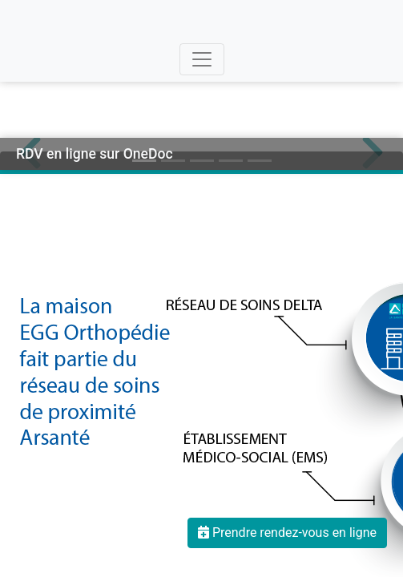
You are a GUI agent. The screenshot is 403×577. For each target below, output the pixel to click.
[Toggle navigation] (201, 59)
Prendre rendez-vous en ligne (287, 532)
